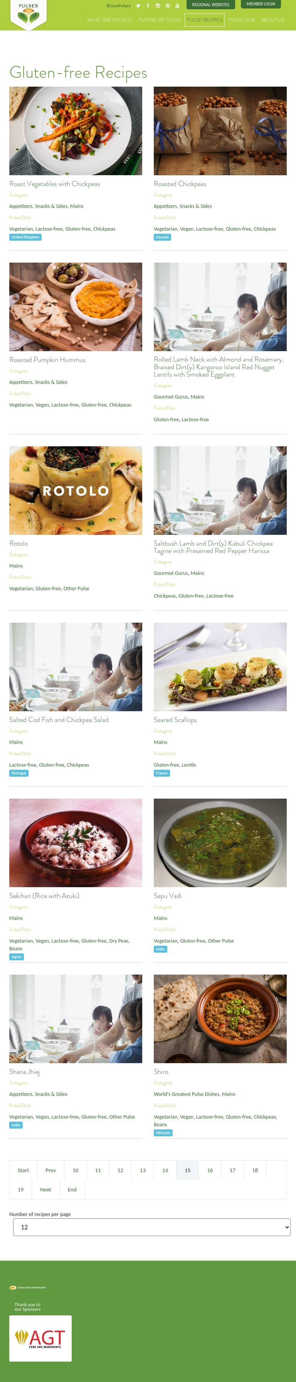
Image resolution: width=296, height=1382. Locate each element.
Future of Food (175, 19)
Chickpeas (94, 227)
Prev (50, 1169)
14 (165, 1169)
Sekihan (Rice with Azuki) (44, 895)
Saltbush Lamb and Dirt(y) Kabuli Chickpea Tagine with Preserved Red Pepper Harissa (213, 546)
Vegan (183, 227)
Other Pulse (69, 587)
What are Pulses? (132, 19)
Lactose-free (45, 227)
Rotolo (18, 542)
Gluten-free (70, 227)
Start (23, 1169)
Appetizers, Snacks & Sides (35, 205)
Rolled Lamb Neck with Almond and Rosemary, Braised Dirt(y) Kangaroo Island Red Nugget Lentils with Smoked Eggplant (219, 366)
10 (75, 1169)
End (72, 1188)
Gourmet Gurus (169, 396)
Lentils (185, 763)
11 (98, 1169)
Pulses (28, 16)
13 (143, 1169)
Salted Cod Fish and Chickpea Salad (59, 719)
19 (21, 1188)
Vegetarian (19, 227)
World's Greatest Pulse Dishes (183, 1093)
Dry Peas (107, 939)
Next (45, 1188)
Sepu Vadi (168, 895)
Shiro (161, 1071)
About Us (274, 19)
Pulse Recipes (214, 19)
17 (232, 1169)
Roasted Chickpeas (180, 183)
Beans (124, 939)
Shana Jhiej (24, 1071)
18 (255, 1169)
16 (210, 1169)
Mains (70, 205)
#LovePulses (127, 5)
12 (120, 1169)
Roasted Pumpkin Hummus (47, 359)
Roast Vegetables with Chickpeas (54, 183)
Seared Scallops (175, 719)
